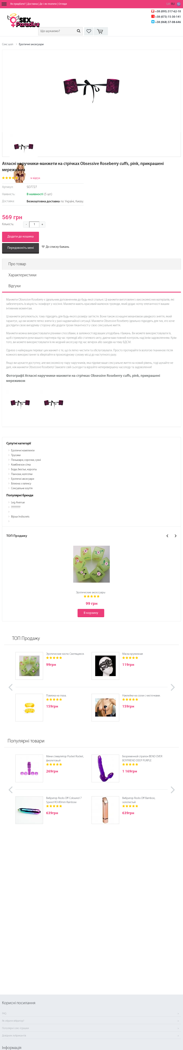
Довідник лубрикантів (14, 1036)
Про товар (17, 264)
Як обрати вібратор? (13, 1021)
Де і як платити (48, 4)
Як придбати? (17, 4)
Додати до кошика (20, 236)
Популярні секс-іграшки (15, 1028)
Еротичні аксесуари (31, 44)
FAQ (4, 1013)
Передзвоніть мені (20, 248)
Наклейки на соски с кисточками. (141, 695)
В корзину (91, 613)
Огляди (62, 4)
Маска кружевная (132, 654)
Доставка (32, 4)
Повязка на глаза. (56, 695)
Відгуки (14, 286)
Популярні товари (26, 741)
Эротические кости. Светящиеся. (65, 654)
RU (173, 4)
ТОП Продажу (26, 638)
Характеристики (22, 275)
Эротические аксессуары (90, 592)
